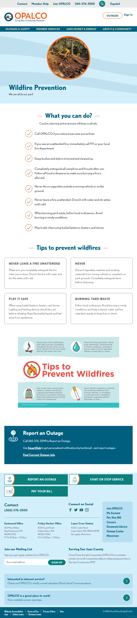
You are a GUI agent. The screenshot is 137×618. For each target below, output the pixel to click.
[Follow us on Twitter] (76, 510)
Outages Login (34, 614)
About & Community (117, 29)
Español (115, 3)
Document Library (117, 526)
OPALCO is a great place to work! (65, 598)
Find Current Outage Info (39, 454)
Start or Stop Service (107, 479)
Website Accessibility (13, 611)
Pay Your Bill (41, 491)
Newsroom (113, 535)
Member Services (48, 29)
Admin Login (18, 614)
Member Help (40, 3)
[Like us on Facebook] (70, 510)
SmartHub (34, 447)
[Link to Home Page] (25, 18)
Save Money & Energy (81, 29)
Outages (112, 15)
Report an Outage (42, 479)
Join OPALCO (61, 3)
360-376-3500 (85, 3)
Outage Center (115, 531)
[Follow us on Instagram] (87, 510)
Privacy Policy (49, 611)
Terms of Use (33, 611)
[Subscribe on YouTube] (81, 510)
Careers (111, 521)
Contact (22, 3)
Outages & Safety (17, 29)
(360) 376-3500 (15, 510)
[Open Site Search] (102, 4)
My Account (113, 512)
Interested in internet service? (65, 581)
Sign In (128, 14)
